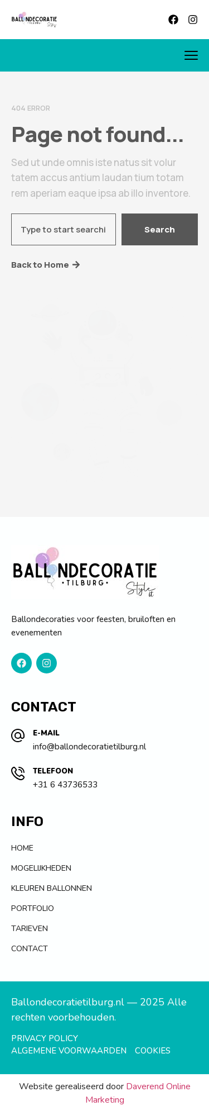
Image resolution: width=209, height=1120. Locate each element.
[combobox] (63, 229)
